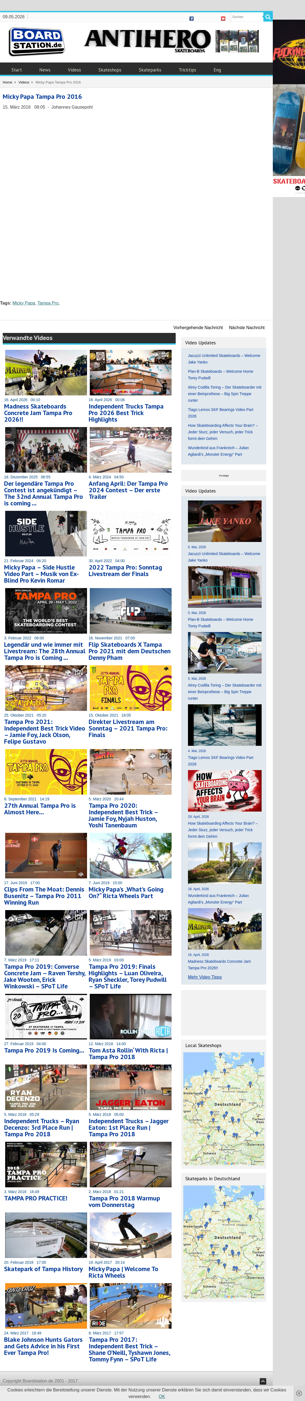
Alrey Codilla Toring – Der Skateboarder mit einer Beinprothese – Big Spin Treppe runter (224, 394)
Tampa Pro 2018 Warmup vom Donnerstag (124, 1201)
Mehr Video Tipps (205, 977)
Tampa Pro (47, 303)
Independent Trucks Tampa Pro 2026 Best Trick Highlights (126, 413)
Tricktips (187, 70)
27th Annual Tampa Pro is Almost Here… (40, 808)
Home (7, 82)
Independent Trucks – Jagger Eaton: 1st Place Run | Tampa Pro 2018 (129, 1127)
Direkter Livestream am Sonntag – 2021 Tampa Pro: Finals (128, 728)
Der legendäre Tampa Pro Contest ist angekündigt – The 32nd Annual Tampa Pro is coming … (43, 493)
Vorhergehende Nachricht (198, 327)
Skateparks (150, 70)
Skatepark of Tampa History (43, 1269)
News (44, 70)
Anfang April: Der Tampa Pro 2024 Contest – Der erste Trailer (128, 490)
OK (162, 1396)
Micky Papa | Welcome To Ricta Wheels (123, 1272)
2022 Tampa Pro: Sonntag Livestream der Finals (125, 570)
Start (16, 70)
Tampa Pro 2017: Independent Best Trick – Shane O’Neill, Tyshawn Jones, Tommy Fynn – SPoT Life (129, 1349)
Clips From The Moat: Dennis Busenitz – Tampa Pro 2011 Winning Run (44, 896)
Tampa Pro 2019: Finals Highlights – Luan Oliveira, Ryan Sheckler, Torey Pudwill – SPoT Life (128, 976)
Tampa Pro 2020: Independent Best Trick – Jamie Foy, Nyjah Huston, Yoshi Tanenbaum (123, 815)
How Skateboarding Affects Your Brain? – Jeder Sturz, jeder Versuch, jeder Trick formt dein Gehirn (223, 432)
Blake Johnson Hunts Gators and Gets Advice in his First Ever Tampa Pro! (43, 1346)
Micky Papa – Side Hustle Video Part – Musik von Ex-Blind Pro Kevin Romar (41, 574)
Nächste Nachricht (247, 327)
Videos (74, 70)
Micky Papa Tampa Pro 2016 (42, 96)
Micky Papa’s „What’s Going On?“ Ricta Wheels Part (126, 892)
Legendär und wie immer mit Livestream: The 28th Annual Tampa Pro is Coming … (44, 651)
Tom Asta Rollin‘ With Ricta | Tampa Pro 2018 (128, 1053)
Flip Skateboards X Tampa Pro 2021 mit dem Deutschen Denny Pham (130, 651)
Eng (217, 70)
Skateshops (109, 70)
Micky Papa (24, 303)
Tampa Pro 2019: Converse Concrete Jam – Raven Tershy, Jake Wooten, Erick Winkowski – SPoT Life (44, 976)
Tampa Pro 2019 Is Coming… (44, 1050)
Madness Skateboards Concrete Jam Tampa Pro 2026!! (38, 413)
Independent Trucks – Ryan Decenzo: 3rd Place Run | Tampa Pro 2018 (41, 1127)
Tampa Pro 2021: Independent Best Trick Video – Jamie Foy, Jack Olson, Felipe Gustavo (44, 731)
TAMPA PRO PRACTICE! (35, 1198)
